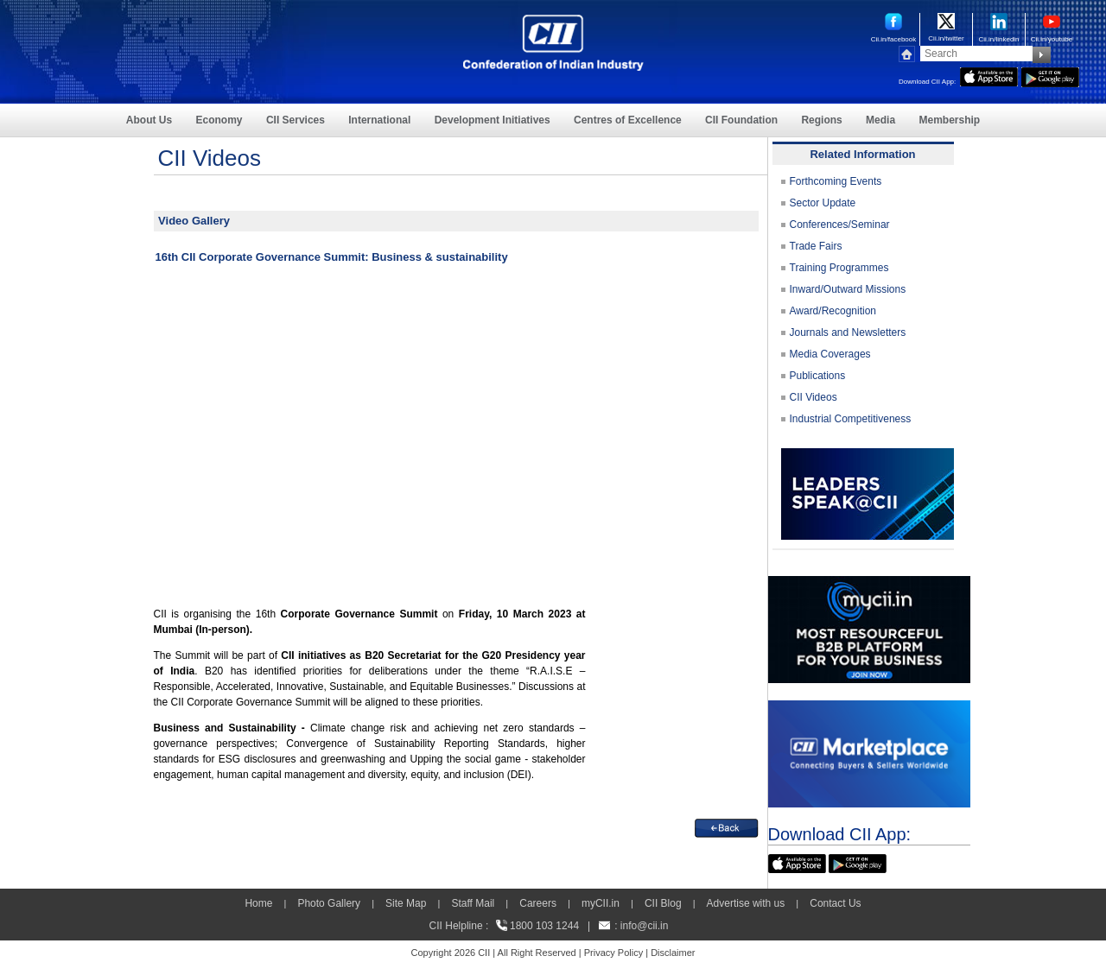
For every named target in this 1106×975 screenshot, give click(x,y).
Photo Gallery (328, 903)
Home (258, 903)
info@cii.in (644, 926)
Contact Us (835, 903)
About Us (149, 120)
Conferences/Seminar (840, 224)
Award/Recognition (833, 311)
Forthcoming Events (836, 181)
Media (880, 120)
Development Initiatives (492, 120)
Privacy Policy (613, 952)
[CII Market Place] (869, 708)
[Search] (976, 53)
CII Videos (813, 397)
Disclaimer (673, 952)
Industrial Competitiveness (851, 419)
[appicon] (989, 75)
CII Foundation (741, 120)
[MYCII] (869, 584)
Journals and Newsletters (848, 332)
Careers (537, 903)
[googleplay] (1050, 75)
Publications (818, 376)
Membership (949, 120)
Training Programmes (839, 268)
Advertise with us (746, 903)
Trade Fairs (816, 246)
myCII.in (601, 903)
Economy (219, 120)
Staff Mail (472, 903)
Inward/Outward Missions (848, 289)
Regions (821, 120)
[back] (727, 826)
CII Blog (663, 903)
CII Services (295, 120)
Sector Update (823, 203)
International (379, 120)
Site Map (405, 903)
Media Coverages (830, 354)
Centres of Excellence (628, 120)
